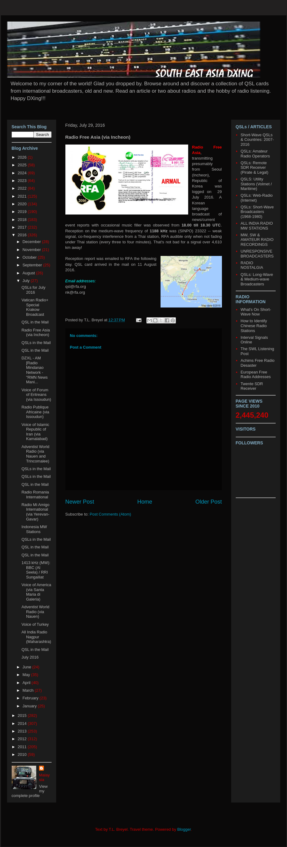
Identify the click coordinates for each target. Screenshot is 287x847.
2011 (23, 747)
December (32, 241)
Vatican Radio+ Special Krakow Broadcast (34, 307)
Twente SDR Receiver (252, 386)
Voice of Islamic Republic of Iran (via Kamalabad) (35, 431)
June (27, 667)
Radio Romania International (35, 494)
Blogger (184, 829)
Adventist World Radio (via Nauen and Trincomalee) (35, 453)
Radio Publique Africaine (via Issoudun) (35, 412)
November (32, 249)
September (32, 265)
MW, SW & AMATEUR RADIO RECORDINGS (257, 240)
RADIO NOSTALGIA (252, 265)
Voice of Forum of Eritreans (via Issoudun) (36, 395)
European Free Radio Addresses (256, 374)
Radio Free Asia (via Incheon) (35, 332)
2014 (23, 723)
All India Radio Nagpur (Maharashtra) (36, 637)
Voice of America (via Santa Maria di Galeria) (36, 591)
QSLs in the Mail (36, 342)
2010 (23, 754)
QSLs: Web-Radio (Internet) (257, 198)
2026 (23, 157)
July (26, 280)
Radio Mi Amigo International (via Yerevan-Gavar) (35, 511)
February (31, 698)
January (30, 706)
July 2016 (30, 657)
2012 (23, 739)
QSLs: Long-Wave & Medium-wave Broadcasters (257, 279)
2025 (23, 165)
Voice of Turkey (35, 624)
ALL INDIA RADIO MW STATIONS (257, 225)
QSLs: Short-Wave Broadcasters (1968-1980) (257, 212)
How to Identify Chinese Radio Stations (254, 326)
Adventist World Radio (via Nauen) (35, 612)
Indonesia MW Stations (34, 529)
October (30, 257)
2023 (23, 180)
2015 (23, 715)
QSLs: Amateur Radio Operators (255, 153)
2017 (23, 227)
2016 (23, 235)
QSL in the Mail (34, 322)
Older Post (209, 502)
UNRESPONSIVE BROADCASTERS (257, 253)
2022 (23, 188)
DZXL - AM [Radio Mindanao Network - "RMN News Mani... (34, 370)
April (27, 682)
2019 (23, 211)
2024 (23, 173)
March (28, 690)
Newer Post (79, 502)
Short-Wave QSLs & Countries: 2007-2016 (257, 140)
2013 (23, 731)
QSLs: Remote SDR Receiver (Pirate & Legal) (254, 168)
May (26, 674)
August (29, 273)
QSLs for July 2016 (33, 290)
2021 (23, 196)
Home (144, 502)
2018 (23, 219)
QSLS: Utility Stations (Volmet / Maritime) (256, 184)
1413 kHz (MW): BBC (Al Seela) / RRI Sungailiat (35, 569)
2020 (23, 204)
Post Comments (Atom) (110, 514)
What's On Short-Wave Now (256, 312)
